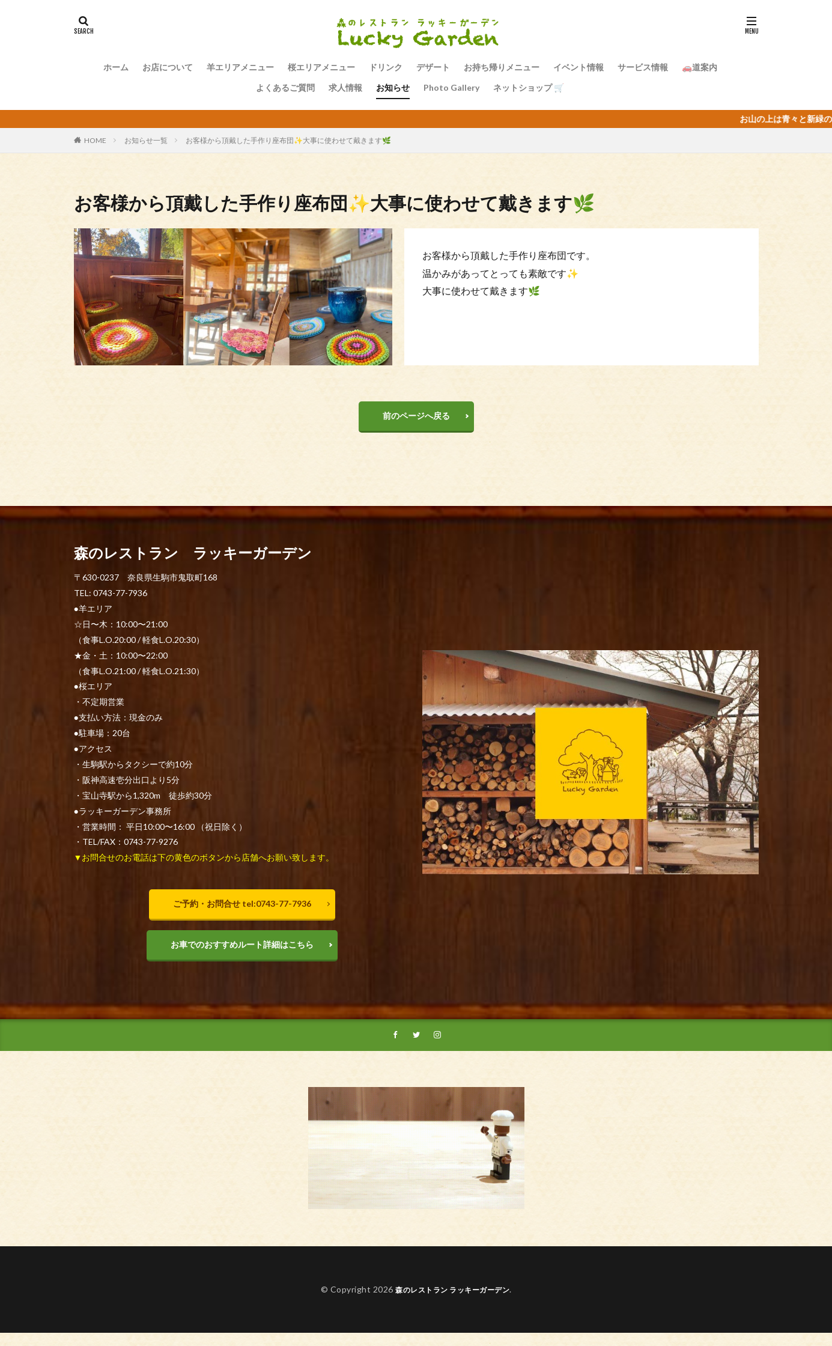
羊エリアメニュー (240, 67)
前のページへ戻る (416, 418)
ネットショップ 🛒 (528, 87)
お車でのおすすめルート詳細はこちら (242, 953)
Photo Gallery (451, 87)
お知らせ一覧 (146, 140)
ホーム (116, 67)
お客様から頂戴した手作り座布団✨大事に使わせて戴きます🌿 (288, 140)
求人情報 (345, 87)
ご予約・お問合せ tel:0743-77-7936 (242, 909)
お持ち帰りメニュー (501, 67)
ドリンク (385, 67)
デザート (433, 67)
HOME (95, 140)
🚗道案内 (699, 67)
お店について (167, 67)
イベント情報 (578, 67)
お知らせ (393, 87)
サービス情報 (643, 67)
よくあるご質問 (285, 87)
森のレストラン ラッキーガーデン (452, 1302)
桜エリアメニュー (321, 67)
